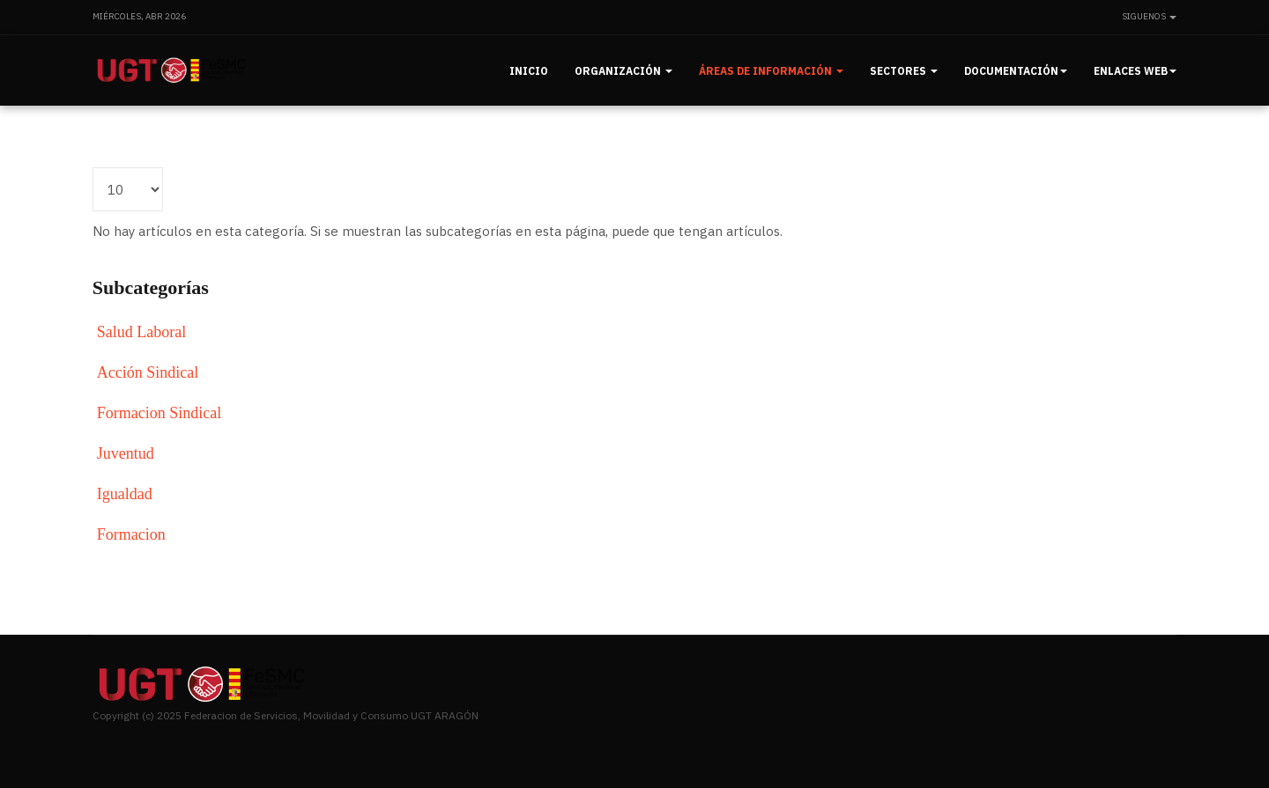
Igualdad (124, 494)
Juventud (125, 453)
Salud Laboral (141, 332)
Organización (623, 70)
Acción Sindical (147, 372)
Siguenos (1149, 16)
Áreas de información (771, 70)
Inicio (528, 70)
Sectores (904, 70)
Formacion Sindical (159, 413)
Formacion (131, 534)
